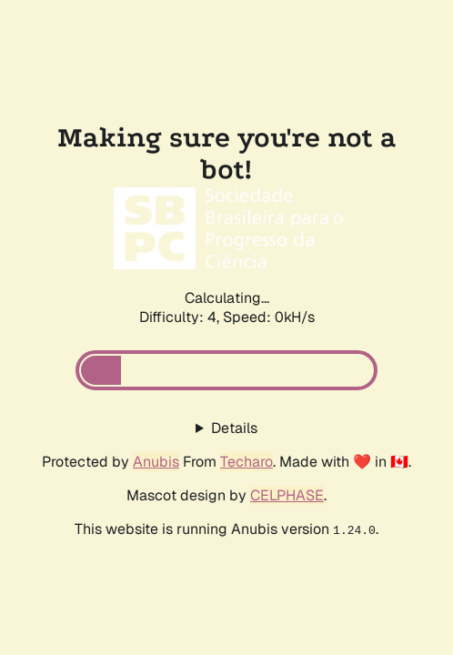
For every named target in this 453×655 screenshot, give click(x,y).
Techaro (246, 461)
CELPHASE (287, 495)
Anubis (156, 461)
